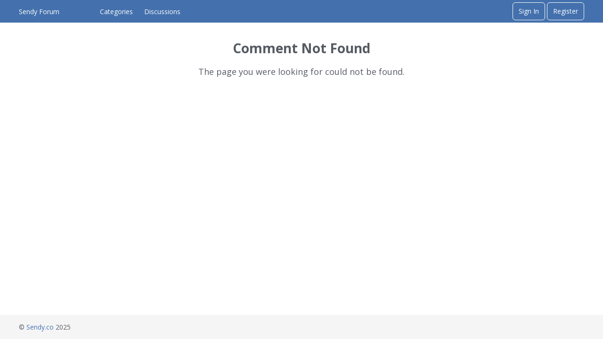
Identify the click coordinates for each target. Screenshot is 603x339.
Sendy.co (40, 327)
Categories (116, 11)
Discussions (162, 11)
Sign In (529, 11)
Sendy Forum (39, 11)
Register (565, 11)
